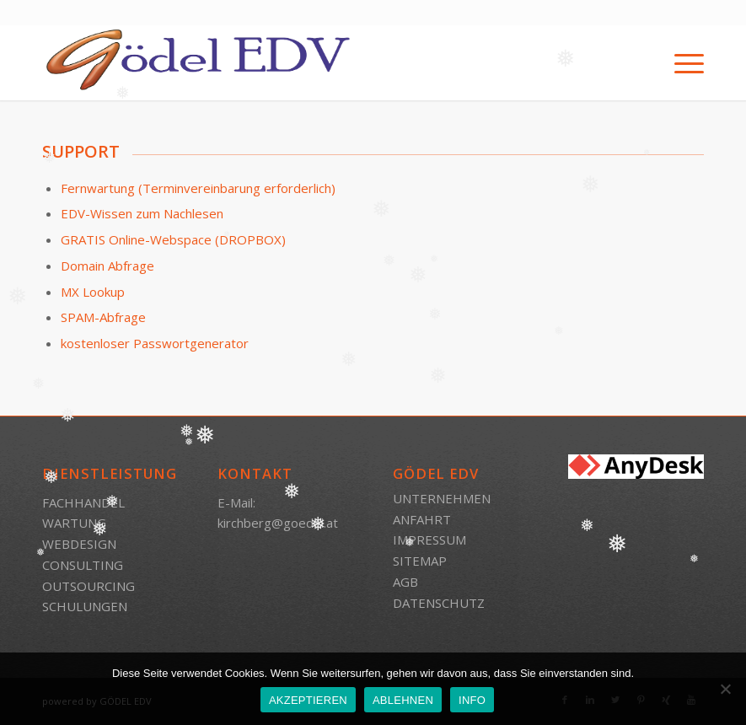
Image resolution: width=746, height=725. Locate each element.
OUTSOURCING (88, 585)
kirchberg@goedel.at (277, 522)
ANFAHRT (422, 519)
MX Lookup (93, 291)
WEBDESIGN (79, 543)
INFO (472, 700)
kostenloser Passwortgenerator (155, 343)
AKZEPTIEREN (308, 700)
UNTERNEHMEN (442, 498)
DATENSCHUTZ (439, 602)
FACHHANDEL (83, 502)
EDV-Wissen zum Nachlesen (142, 213)
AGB (405, 581)
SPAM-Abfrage (103, 317)
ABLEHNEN (403, 700)
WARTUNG (74, 522)
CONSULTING (82, 564)
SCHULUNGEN (84, 606)
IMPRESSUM (429, 539)
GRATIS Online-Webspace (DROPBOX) (173, 239)
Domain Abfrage (107, 265)
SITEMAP (420, 560)
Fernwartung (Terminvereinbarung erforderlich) (198, 188)
